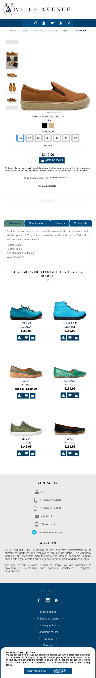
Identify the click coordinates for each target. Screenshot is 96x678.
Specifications (37, 223)
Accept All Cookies (36, 671)
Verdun (26, 441)
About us (48, 638)
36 (20, 138)
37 (29, 138)
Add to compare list (60, 178)
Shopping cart (43, 23)
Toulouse (26, 325)
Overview (14, 223)
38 (38, 138)
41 (66, 138)
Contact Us (80, 223)
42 (75, 138)
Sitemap (48, 645)
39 (47, 138)
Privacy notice (48, 625)
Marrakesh (70, 383)
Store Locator (49, 524)
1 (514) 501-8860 (50, 508)
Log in (61, 23)
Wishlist (52, 23)
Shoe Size (48, 131)
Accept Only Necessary (60, 671)
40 (57, 138)
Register (69, 23)
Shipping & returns (48, 618)
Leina (70, 441)
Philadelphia (70, 325)
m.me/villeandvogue (50, 532)
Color (48, 120)
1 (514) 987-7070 (50, 500)
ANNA (26, 383)
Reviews (60, 223)
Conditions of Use (48, 632)
